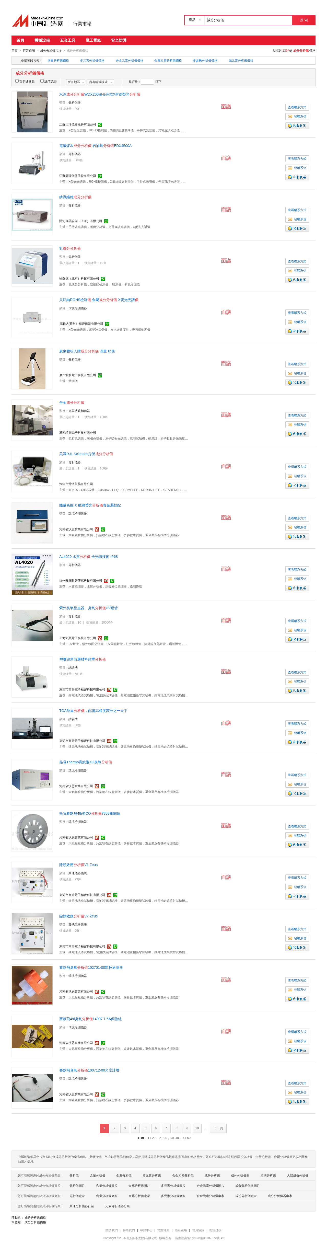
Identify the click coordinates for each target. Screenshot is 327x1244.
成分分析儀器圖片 (247, 1185)
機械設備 (42, 40)
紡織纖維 (75, 197)
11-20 (152, 1137)
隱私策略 (181, 1230)
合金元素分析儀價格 (129, 60)
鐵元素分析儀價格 (241, 60)
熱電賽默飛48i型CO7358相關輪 (89, 813)
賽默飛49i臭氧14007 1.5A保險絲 (90, 1019)
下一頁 (218, 1128)
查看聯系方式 (297, 107)
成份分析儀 (212, 1175)
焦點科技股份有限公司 (142, 1238)
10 (197, 1128)
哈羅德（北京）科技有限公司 (79, 278)
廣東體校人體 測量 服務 (87, 351)
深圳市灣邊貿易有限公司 (76, 484)
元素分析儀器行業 (117, 1206)
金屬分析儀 (124, 1175)
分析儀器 (74, 102)
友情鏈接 (215, 1230)
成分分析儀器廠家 (280, 1195)
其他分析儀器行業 (81, 1206)
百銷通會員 (25, 81)
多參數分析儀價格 (205, 60)
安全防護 (118, 40)
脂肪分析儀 (268, 1175)
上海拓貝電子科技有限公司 (77, 638)
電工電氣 (93, 40)
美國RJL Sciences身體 (86, 454)
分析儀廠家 (77, 1195)
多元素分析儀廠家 (173, 1195)
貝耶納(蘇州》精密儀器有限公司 (81, 323)
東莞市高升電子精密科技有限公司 (82, 689)
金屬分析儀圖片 (139, 1185)
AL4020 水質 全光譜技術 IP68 (88, 556)
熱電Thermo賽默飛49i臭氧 (85, 762)
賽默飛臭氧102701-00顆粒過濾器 (91, 967)
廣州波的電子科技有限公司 (77, 375)
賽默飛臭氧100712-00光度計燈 (89, 1070)
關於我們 (112, 1230)
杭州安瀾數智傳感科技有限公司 (80, 580)
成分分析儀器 (240, 1175)
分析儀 (74, 1175)
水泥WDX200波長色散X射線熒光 (99, 94)
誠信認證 (48, 81)
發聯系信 (297, 116)
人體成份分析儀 (297, 1175)
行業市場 (82, 23)
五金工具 (67, 40)
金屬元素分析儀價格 (168, 60)
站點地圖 (163, 1230)
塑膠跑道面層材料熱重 (82, 659)
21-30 (163, 1137)
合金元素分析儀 (183, 1175)
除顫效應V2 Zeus (78, 916)
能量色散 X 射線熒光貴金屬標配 (90, 505)
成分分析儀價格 (35, 1217)
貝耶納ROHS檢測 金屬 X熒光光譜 (98, 299)
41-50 (187, 1137)
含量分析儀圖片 (107, 1185)
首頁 (20, 40)
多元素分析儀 (152, 1175)
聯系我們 (129, 1230)
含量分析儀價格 (58, 60)
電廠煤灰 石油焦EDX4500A (95, 145)
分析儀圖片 (77, 1185)
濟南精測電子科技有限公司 (77, 432)
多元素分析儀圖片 (173, 1185)
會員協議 (198, 1230)
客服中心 (146, 1230)
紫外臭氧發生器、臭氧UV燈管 (88, 608)
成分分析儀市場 (51, 50)
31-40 (175, 1137)
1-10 (141, 1137)
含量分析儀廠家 (107, 1195)
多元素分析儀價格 (92, 60)
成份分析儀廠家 (246, 1195)
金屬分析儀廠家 (139, 1195)
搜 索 (304, 20)
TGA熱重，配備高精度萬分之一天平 (93, 710)
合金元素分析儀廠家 (210, 1195)
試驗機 (73, 667)
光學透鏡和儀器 (79, 410)
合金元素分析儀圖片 (210, 1185)
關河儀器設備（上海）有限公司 (80, 221)
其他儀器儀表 (77, 873)
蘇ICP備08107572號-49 (208, 1238)
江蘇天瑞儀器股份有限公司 (77, 124)
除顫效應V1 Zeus (78, 864)
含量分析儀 (97, 1175)
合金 (71, 402)
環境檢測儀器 (77, 308)
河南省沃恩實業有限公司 (76, 529)
